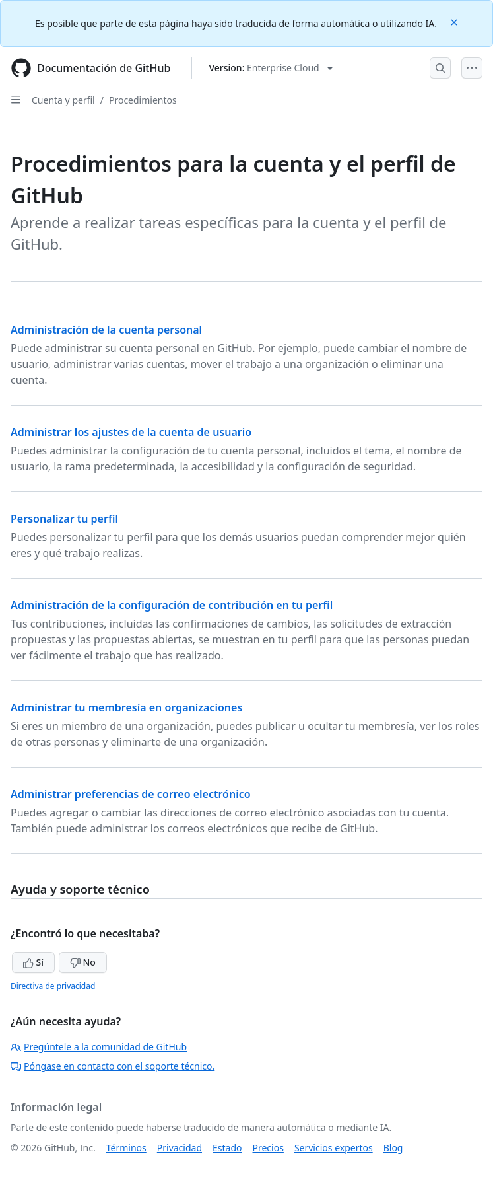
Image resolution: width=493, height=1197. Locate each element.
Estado (227, 1148)
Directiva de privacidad (53, 986)
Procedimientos (143, 100)
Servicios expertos (333, 1148)
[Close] (455, 21)
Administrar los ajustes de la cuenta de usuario (131, 432)
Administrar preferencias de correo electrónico (131, 794)
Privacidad (179, 1148)
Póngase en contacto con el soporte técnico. (112, 1066)
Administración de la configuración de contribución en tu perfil (172, 605)
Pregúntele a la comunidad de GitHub (99, 1046)
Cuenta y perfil (63, 100)
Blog (393, 1148)
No (83, 962)
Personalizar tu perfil (64, 518)
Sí (33, 962)
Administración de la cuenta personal (106, 329)
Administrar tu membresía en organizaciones (126, 707)
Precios (268, 1148)
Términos (126, 1148)
